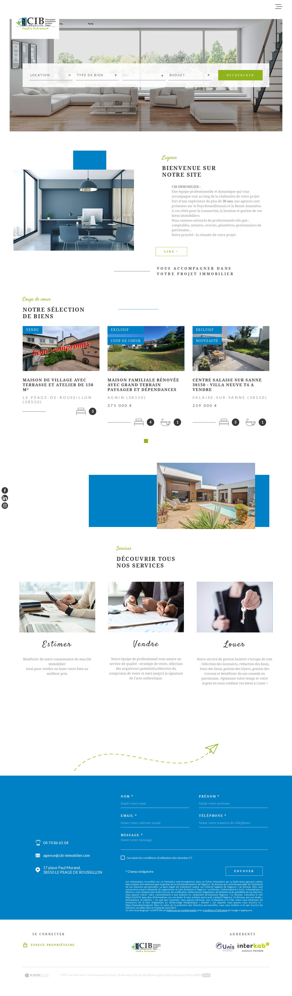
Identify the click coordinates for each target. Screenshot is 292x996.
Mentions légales (155, 976)
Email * (129, 817)
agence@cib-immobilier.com (66, 856)
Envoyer (244, 872)
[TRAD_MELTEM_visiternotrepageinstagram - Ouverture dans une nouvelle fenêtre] (5, 506)
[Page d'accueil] (35, 21)
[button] (146, 442)
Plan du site (140, 976)
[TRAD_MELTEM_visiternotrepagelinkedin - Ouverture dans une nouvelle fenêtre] (5, 498)
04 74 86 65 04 (55, 844)
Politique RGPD (193, 976)
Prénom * (209, 797)
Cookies (206, 976)
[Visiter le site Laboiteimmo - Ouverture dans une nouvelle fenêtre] (37, 977)
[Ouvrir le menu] (278, 6)
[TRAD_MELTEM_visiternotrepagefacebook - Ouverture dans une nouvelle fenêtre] (5, 490)
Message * (132, 836)
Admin (169, 976)
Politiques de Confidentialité (182, 911)
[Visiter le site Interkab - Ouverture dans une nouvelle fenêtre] (253, 948)
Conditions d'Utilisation (215, 911)
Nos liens (179, 976)
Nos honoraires (125, 976)
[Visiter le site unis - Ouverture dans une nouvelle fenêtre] (225, 948)
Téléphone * (213, 817)
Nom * (127, 797)
